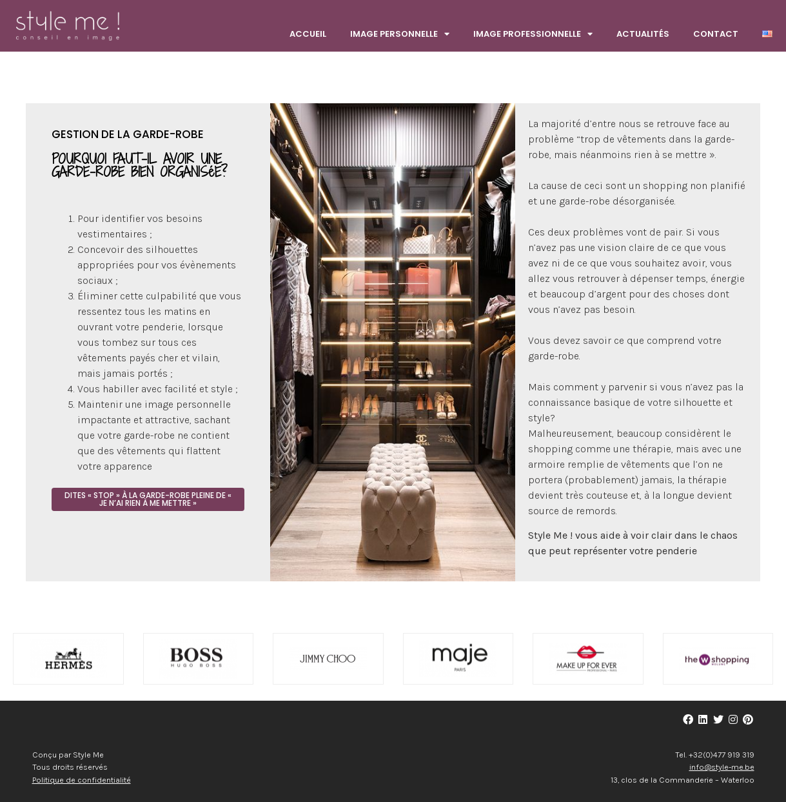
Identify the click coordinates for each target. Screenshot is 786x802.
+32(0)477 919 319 (721, 754)
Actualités (642, 34)
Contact (715, 34)
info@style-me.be (721, 767)
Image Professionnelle (533, 34)
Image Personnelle (399, 34)
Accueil (308, 34)
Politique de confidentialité (81, 780)
